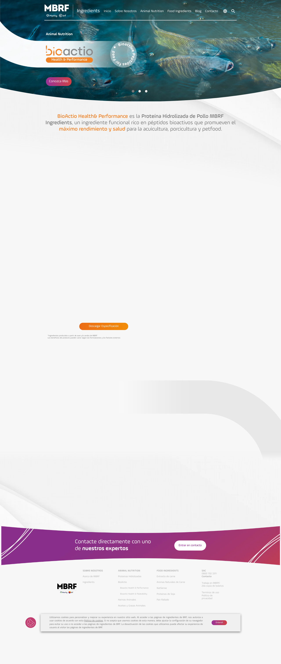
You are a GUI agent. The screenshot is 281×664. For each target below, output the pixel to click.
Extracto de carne (166, 576)
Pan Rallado (163, 599)
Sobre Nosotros (93, 570)
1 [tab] (133, 91)
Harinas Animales (127, 599)
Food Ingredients (167, 570)
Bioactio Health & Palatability (133, 594)
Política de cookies (93, 621)
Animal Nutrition (129, 570)
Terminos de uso (210, 592)
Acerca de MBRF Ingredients (91, 579)
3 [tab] (146, 91)
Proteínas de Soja (166, 594)
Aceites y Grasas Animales (132, 605)
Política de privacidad (207, 597)
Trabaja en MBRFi (211, 583)
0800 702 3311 (209, 573)
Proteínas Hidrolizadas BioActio (129, 579)
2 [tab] (139, 91)
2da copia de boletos (213, 586)
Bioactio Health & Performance (134, 588)
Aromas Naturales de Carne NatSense (171, 585)
